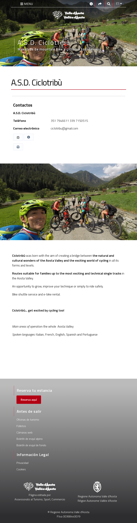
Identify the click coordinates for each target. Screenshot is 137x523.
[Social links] (100, 3)
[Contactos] (91, 3)
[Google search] (108, 3)
